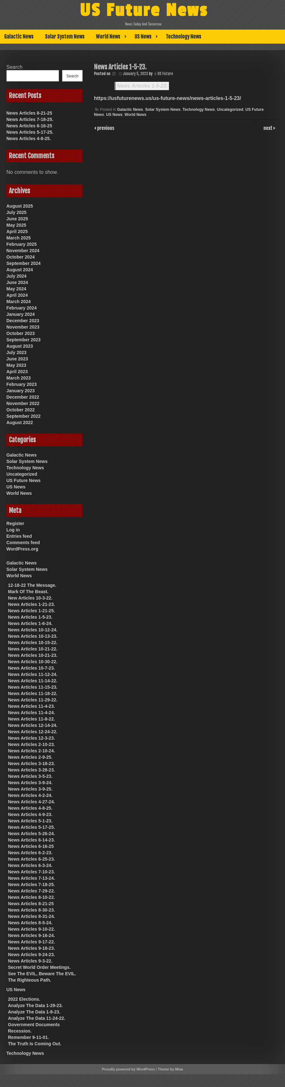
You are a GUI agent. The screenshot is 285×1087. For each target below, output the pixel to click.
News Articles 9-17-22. (31, 941)
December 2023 (22, 320)
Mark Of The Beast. (28, 591)
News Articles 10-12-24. (32, 629)
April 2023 (17, 371)
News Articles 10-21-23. (32, 655)
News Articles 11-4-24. (31, 712)
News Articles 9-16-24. (31, 935)
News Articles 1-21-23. (31, 604)
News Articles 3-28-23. (31, 769)
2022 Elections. (24, 999)
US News (143, 36)
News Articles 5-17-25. (29, 132)
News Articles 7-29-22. (31, 890)
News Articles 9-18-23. (31, 948)
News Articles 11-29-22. (32, 699)
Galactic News (18, 36)
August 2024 (19, 269)
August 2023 (19, 346)
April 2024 (17, 295)
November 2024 (23, 250)
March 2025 (18, 237)
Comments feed (23, 542)
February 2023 (21, 384)
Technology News (183, 36)
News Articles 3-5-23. (30, 776)
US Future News (144, 10)
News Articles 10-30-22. (32, 661)
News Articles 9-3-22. (30, 960)
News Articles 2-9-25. (30, 757)
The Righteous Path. (29, 980)
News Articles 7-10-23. (31, 871)
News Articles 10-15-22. (32, 642)
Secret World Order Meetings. (39, 967)
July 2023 (16, 352)
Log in (13, 529)
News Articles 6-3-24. (30, 865)
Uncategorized (230, 109)
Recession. (20, 1031)
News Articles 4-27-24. (31, 801)
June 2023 (17, 358)
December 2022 (22, 397)
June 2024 (17, 282)
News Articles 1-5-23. (142, 86)
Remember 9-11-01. (28, 1037)
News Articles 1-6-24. (30, 623)
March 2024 (18, 301)
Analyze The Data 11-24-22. (36, 1018)
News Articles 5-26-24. (31, 833)
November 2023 (23, 327)
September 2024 (23, 263)
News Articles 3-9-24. (30, 782)
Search (14, 67)
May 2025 (16, 225)
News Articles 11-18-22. (32, 693)
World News (108, 36)
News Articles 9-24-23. (31, 954)
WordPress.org (22, 548)
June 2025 (17, 218)
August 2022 (19, 422)
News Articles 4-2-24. (30, 795)
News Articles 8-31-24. (31, 916)
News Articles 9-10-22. (31, 929)
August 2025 (19, 206)
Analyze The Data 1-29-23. (35, 1005)
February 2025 (21, 244)
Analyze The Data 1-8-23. (34, 1011)
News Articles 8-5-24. (30, 922)
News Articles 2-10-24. (31, 750)
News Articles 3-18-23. (31, 763)
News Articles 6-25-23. (31, 859)
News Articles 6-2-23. (30, 852)
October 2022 (20, 409)
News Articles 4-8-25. (28, 138)
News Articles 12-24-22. (32, 731)
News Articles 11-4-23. (31, 706)
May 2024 (16, 288)
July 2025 (16, 212)
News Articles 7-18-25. (29, 119)
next (269, 127)
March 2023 (18, 377)
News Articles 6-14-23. (31, 839)
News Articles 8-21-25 (29, 113)
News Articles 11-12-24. (32, 674)
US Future (165, 73)
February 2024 (21, 307)
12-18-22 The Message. (32, 585)
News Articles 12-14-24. (32, 725)
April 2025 (17, 231)
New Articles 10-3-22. (30, 597)
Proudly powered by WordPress (128, 1069)
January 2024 (20, 314)
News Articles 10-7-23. (31, 668)
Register (15, 523)
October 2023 (20, 333)
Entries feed (19, 536)
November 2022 (23, 403)
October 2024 (20, 256)
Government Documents (34, 1024)
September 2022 (23, 416)
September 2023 (23, 339)
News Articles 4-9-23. (30, 814)
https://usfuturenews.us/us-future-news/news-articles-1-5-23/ (167, 98)
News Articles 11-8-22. (31, 718)
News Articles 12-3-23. (31, 738)
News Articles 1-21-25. (31, 610)
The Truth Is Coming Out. (34, 1043)
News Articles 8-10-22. (31, 897)
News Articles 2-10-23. (31, 744)
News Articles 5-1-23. (30, 820)
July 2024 (16, 276)
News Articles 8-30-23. (31, 910)
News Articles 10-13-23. (32, 636)
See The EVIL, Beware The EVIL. (42, 973)
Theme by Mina (170, 1069)
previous (105, 127)
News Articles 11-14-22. (32, 680)
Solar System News (64, 36)
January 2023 (20, 390)
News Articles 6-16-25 (29, 125)
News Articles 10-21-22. (32, 648)
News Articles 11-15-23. (32, 687)
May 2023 (16, 365)
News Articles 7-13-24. (31, 878)
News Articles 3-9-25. (30, 789)
